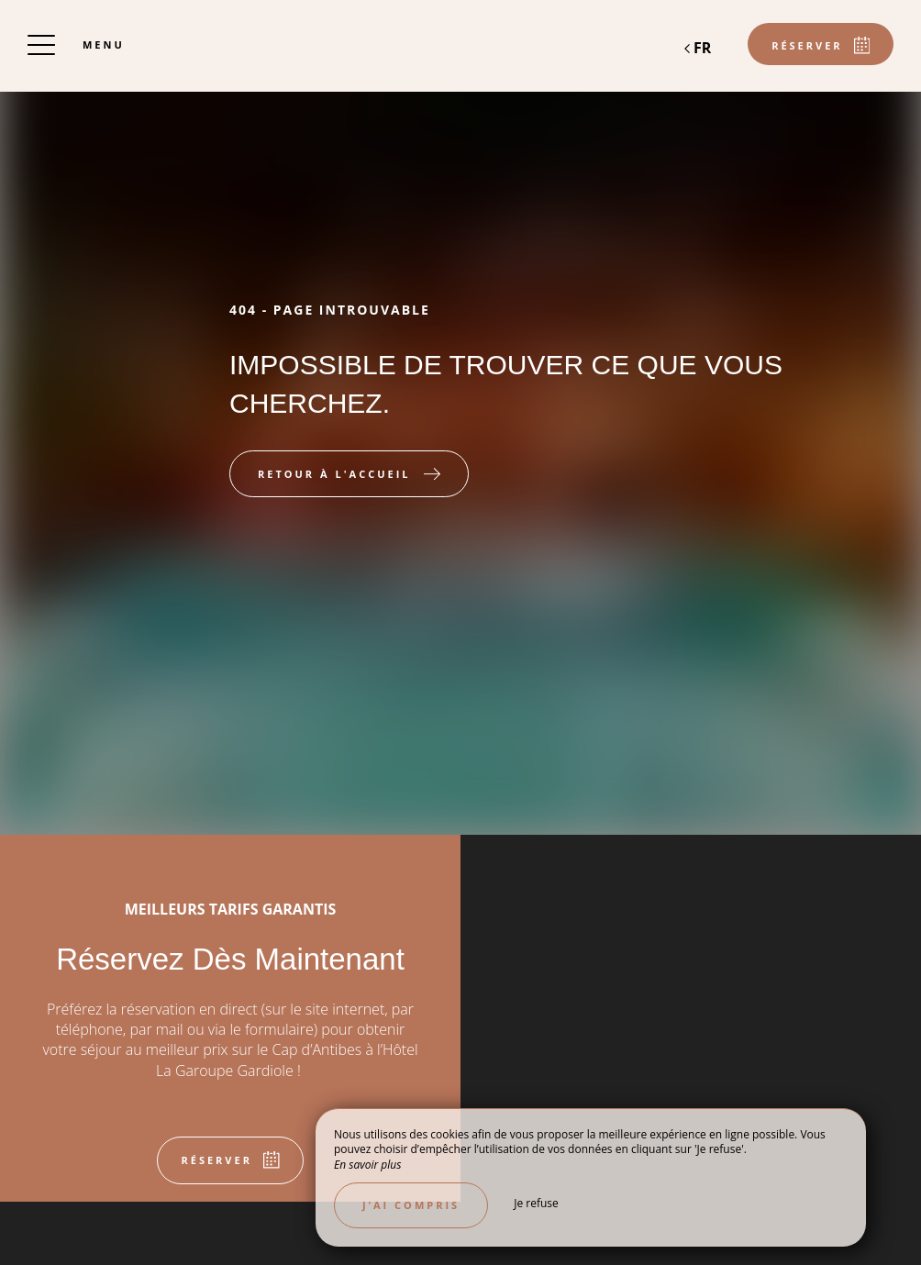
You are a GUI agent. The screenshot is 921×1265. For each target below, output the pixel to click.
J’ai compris (411, 1205)
